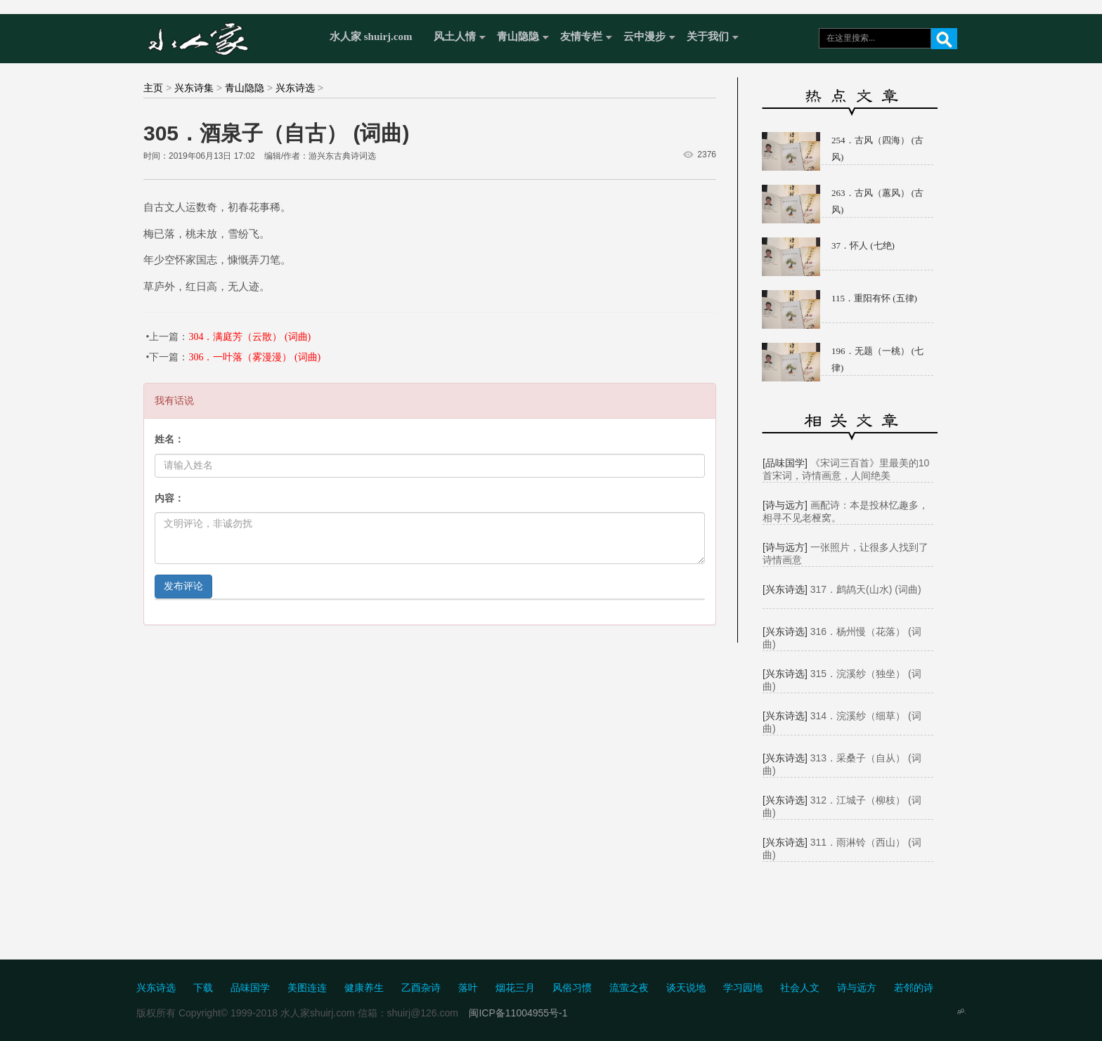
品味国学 (250, 988)
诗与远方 (856, 988)
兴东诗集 (194, 87)
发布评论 (183, 586)
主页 (153, 87)
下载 (203, 988)
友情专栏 (581, 36)
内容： (169, 498)
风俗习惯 (572, 988)
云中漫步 (644, 36)
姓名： (169, 439)
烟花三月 (515, 988)
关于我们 (708, 36)
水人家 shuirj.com (371, 36)
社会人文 (799, 988)
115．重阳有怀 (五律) (874, 298)
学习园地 (743, 988)
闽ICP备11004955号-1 (518, 1013)
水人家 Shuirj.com (229, 37)
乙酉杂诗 (421, 988)
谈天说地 (686, 988)
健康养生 (364, 988)
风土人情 (455, 36)
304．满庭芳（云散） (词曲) (249, 337)
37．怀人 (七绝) (863, 245)
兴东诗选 (295, 87)
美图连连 (307, 988)
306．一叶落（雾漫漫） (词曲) (254, 357)
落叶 (468, 988)
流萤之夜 (629, 988)
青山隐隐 (518, 36)
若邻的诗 (913, 988)
